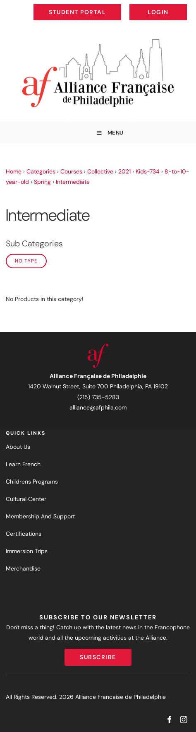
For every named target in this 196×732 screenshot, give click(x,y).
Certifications (23, 533)
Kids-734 (148, 171)
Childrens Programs (32, 481)
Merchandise (23, 568)
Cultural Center (26, 499)
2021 (124, 171)
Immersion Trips (27, 551)
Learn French (23, 464)
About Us (18, 446)
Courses (71, 171)
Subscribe (98, 653)
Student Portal (95, 6)
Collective (100, 171)
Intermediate (73, 181)
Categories (40, 171)
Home (14, 171)
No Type (26, 261)
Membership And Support (40, 516)
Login (180, 6)
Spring (42, 181)
